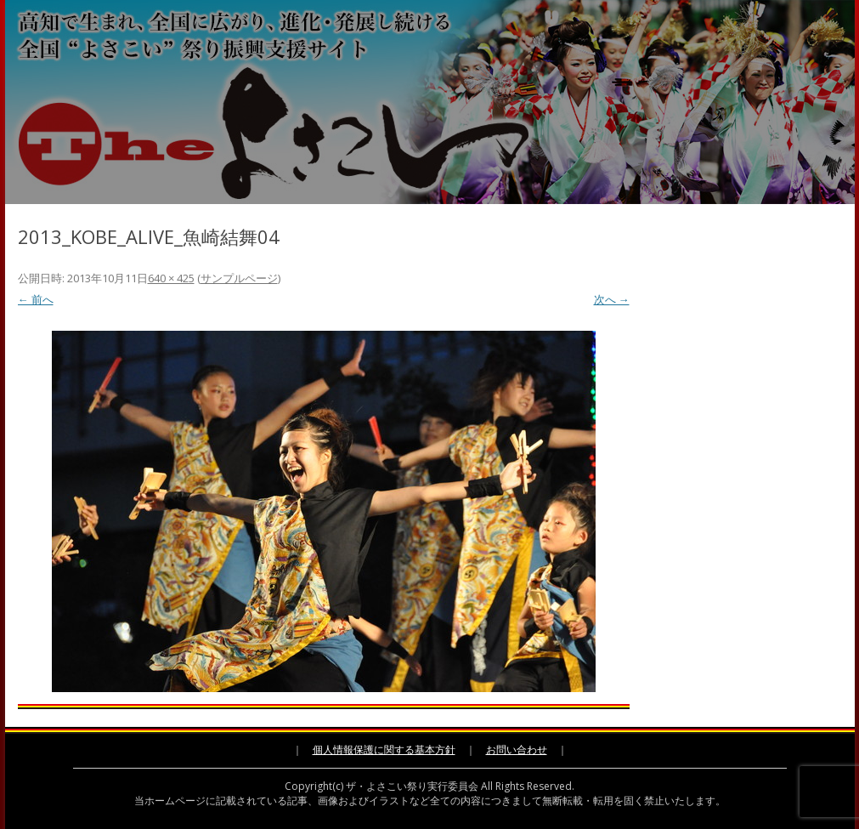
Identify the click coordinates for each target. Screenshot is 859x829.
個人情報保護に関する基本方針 (384, 749)
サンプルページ (239, 278)
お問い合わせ (516, 749)
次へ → (612, 299)
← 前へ (36, 299)
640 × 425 (171, 278)
